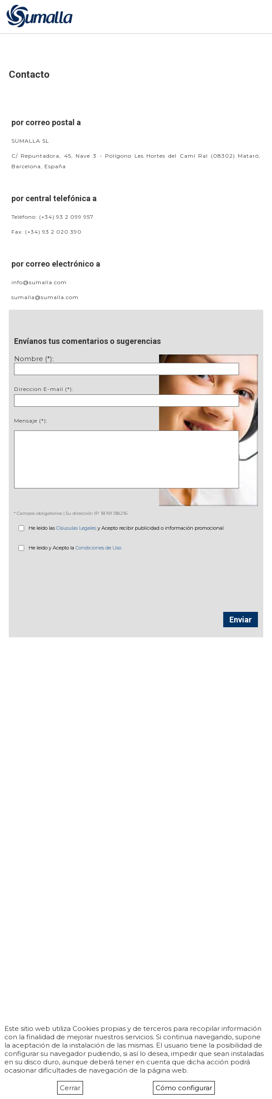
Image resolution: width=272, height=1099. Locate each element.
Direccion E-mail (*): (44, 389)
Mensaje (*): (31, 420)
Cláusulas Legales (76, 528)
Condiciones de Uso (98, 548)
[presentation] (136, 577)
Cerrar (70, 1088)
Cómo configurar (184, 1088)
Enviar (240, 619)
